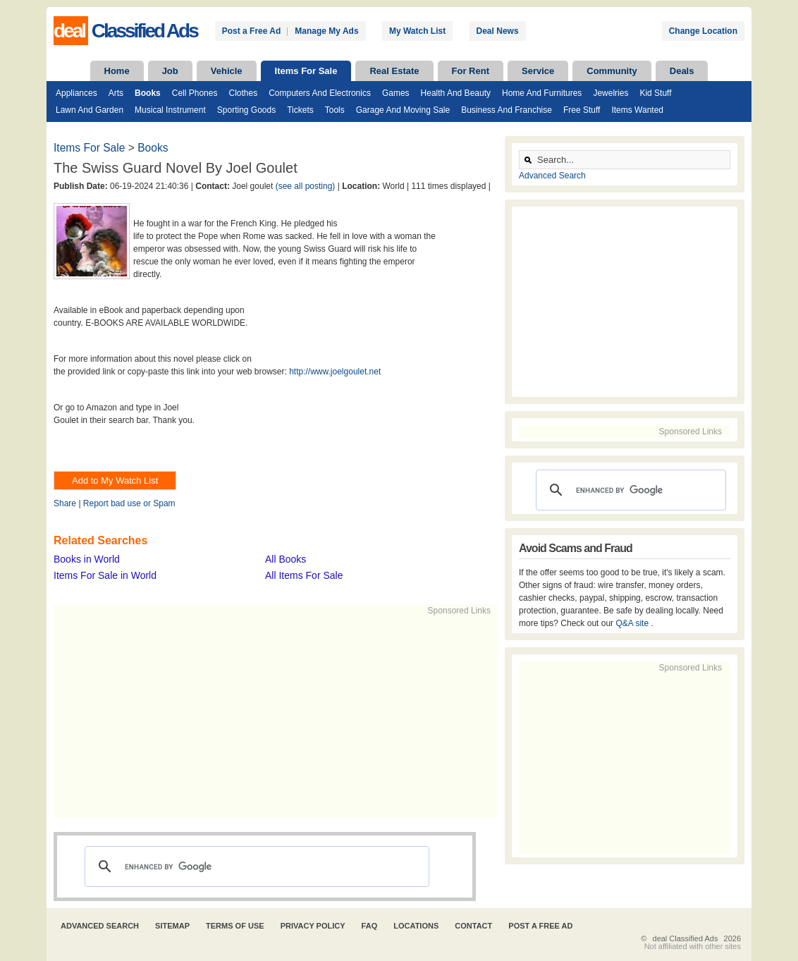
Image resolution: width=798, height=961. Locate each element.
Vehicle (227, 71)
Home (117, 71)
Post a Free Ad (251, 31)
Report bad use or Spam (129, 503)
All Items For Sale (304, 575)
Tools (335, 110)
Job (170, 71)
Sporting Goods (246, 110)
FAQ (370, 926)
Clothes (242, 93)
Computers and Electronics (320, 93)
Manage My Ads (326, 31)
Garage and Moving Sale (403, 110)
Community (612, 71)
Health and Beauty (456, 93)
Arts (116, 93)
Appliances (76, 93)
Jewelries (610, 93)
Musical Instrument (170, 110)
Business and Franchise (506, 110)
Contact (473, 926)
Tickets (300, 110)
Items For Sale (306, 71)
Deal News (498, 31)
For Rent (470, 71)
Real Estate (394, 71)
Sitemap (172, 926)
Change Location (703, 31)
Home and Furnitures (542, 93)
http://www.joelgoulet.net (335, 372)
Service (538, 71)
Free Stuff (581, 110)
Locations (415, 926)
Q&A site (633, 623)
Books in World (87, 559)
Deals (682, 71)
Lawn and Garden (89, 110)
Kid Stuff (655, 93)
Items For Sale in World (105, 575)
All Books (285, 559)
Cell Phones (195, 93)
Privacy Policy (313, 926)
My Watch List (417, 31)
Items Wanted (637, 110)
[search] (255, 866)
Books (148, 93)
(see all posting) (306, 186)
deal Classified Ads (685, 938)
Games (396, 93)
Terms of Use (235, 926)
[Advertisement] (269, 715)
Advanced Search (552, 175)
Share (65, 503)
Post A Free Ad (540, 926)
